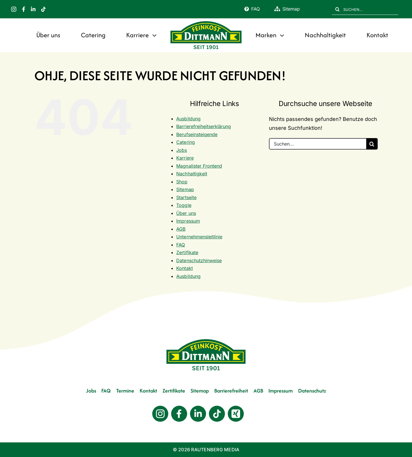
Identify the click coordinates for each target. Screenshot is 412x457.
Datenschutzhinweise (198, 260)
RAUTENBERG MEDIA (215, 449)
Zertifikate (187, 252)
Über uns (186, 213)
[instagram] (13, 9)
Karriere (184, 158)
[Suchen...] (317, 144)
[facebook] (23, 9)
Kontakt (184, 268)
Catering (185, 142)
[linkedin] (33, 9)
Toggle (183, 205)
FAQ (180, 245)
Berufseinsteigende (196, 134)
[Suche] (337, 9)
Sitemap (185, 189)
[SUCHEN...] (365, 9)
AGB (180, 229)
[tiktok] (43, 9)
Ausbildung (188, 118)
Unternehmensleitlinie (199, 237)
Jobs (181, 150)
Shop (181, 182)
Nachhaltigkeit (191, 173)
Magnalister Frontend (199, 166)
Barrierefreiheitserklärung (203, 126)
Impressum (188, 221)
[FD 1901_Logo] (206, 22)
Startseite (186, 197)
